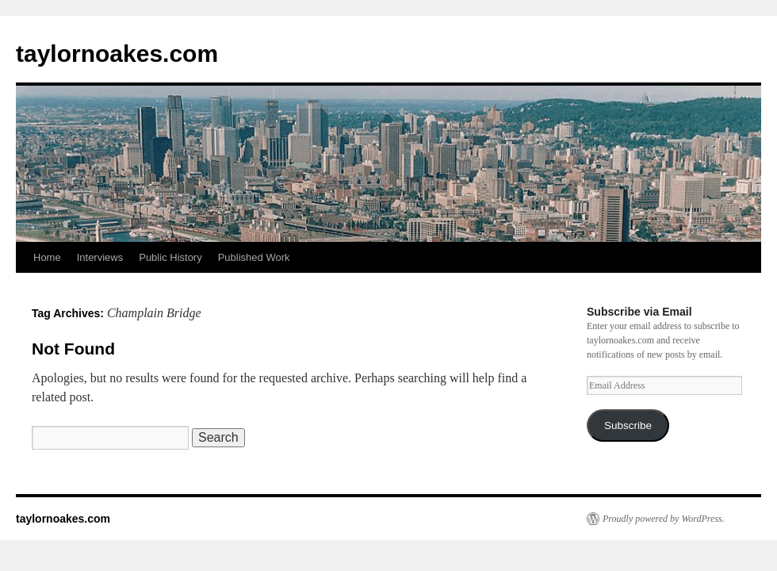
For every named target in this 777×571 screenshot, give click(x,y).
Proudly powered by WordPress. (664, 518)
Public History (170, 257)
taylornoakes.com (117, 53)
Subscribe (628, 425)
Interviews (100, 257)
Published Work (254, 257)
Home (47, 257)
